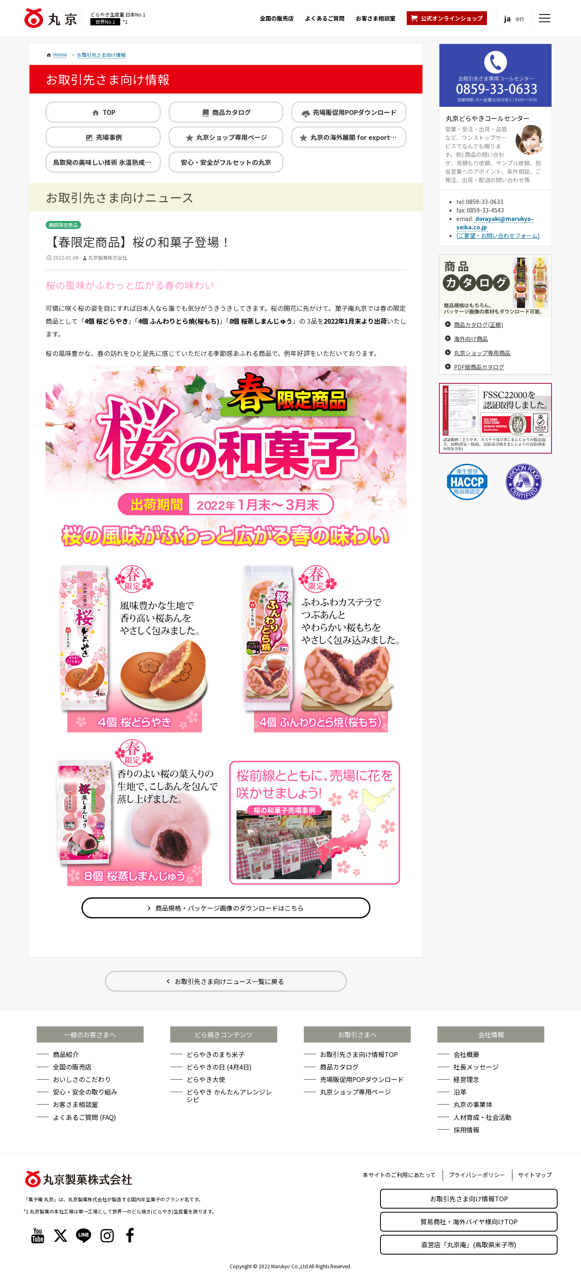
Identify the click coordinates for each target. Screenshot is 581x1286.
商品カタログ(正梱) (478, 324)
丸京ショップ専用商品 (482, 353)
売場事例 (109, 137)
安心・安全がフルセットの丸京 (226, 162)
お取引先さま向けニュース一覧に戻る (229, 981)
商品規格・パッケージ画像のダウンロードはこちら (229, 908)
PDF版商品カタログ (479, 367)
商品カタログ (231, 112)
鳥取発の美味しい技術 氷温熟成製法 (105, 162)
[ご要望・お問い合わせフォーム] (498, 235)
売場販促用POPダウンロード (355, 112)
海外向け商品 (471, 339)
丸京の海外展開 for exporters (355, 137)
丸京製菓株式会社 (107, 257)
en (520, 18)
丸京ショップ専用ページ (231, 137)
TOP (108, 112)
